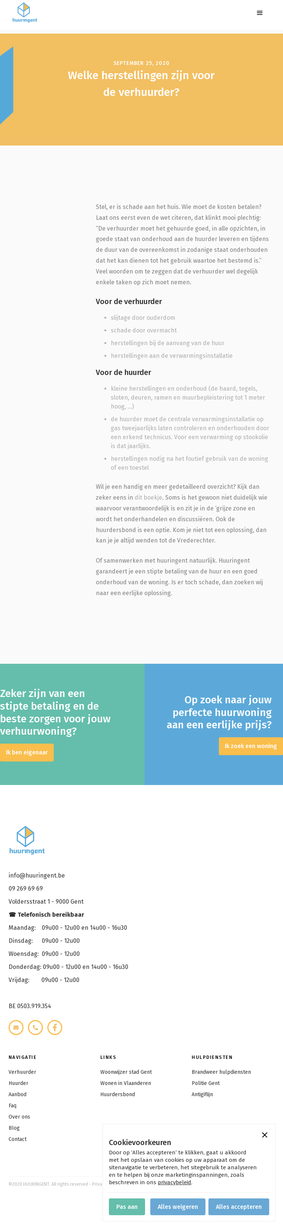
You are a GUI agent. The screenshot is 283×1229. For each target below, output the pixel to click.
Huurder (18, 1083)
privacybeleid (174, 1182)
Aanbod (17, 1094)
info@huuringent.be (37, 875)
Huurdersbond (117, 1094)
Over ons (19, 1117)
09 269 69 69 (26, 888)
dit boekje (148, 497)
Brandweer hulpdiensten (221, 1072)
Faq (12, 1106)
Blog (14, 1128)
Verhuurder (22, 1072)
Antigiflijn (202, 1094)
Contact (17, 1139)
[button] (260, 13)
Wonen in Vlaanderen (125, 1083)
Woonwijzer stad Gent (126, 1072)
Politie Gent (206, 1083)
